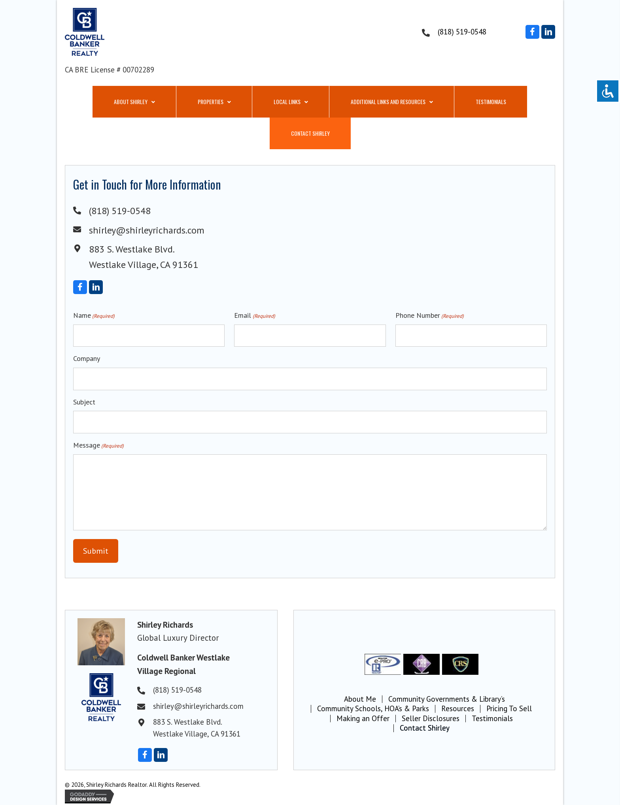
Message (98, 445)
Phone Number (429, 316)
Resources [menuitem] (457, 709)
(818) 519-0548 (462, 31)
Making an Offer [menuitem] (362, 719)
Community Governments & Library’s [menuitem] (446, 699)
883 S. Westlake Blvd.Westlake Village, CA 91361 (196, 728)
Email (254, 316)
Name (94, 316)
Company (86, 358)
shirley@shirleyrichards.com (146, 230)
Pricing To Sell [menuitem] (509, 709)
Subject (84, 401)
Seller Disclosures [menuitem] (430, 719)
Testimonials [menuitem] (492, 719)
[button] (532, 32)
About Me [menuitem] (360, 699)
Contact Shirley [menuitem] (425, 728)
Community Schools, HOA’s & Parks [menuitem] (373, 709)
